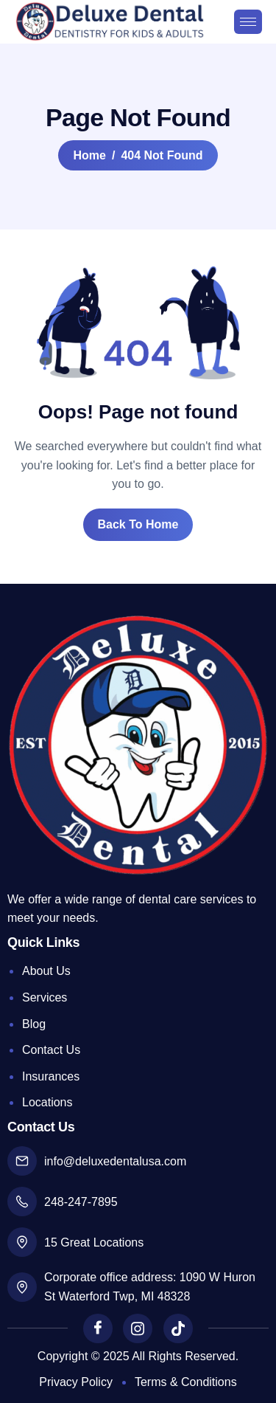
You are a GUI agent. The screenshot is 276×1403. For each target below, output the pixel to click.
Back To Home (138, 524)
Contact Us (51, 1050)
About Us (46, 971)
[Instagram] (137, 1328)
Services (44, 997)
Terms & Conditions (186, 1382)
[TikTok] (178, 1328)
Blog (34, 1024)
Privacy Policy (76, 1382)
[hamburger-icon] (248, 22)
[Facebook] (98, 1328)
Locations (47, 1102)
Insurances (50, 1076)
